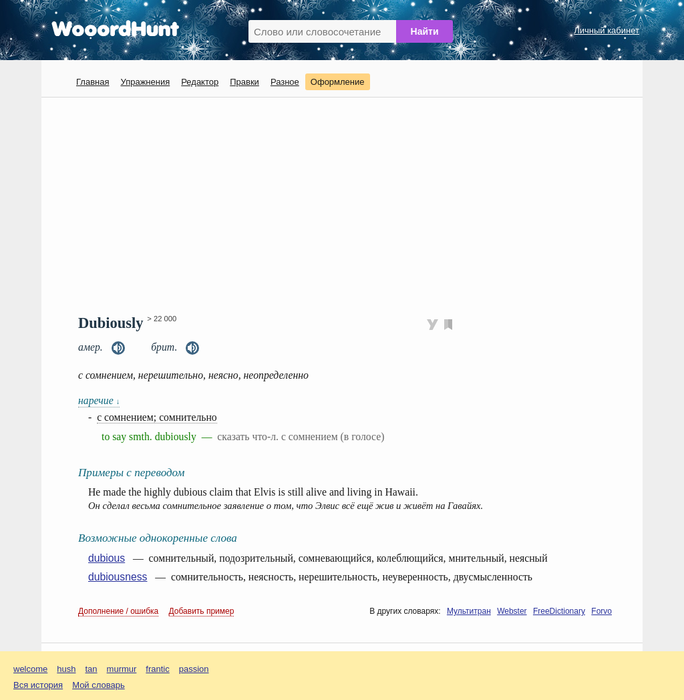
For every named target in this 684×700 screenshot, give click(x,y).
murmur (122, 669)
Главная (92, 82)
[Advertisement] (347, 204)
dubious (106, 558)
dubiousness (117, 576)
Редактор (199, 82)
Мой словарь (98, 685)
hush (66, 669)
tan (92, 669)
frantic (157, 669)
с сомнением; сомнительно (157, 417)
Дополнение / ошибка (118, 611)
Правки (244, 82)
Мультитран (469, 611)
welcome (30, 669)
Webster (511, 611)
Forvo (601, 611)
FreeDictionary (559, 611)
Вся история (38, 685)
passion (194, 669)
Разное (285, 82)
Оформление (338, 82)
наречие (99, 400)
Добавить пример (201, 611)
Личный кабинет (606, 30)
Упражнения (145, 82)
